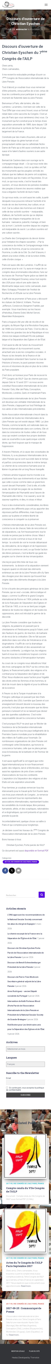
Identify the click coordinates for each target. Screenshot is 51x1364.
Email (8, 1078)
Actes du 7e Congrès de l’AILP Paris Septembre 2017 (24, 1264)
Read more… (26, 1286)
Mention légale (18, 1351)
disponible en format (36, 850)
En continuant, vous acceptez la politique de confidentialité (25, 1089)
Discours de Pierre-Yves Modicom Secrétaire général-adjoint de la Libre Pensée (24, 981)
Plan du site (34, 1351)
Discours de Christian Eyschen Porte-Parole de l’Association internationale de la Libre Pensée (25, 952)
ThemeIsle (34, 1358)
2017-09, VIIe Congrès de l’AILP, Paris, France (21, 862)
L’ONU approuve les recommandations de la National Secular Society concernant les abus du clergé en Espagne (26, 919)
